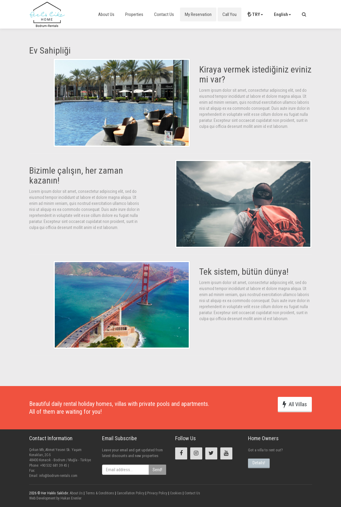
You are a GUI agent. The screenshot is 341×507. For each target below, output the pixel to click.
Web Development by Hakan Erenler (55, 498)
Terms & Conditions (99, 493)
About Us (106, 14)
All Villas (295, 404)
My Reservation (198, 14)
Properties (134, 14)
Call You (229, 14)
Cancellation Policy (130, 493)
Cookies (175, 493)
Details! (259, 462)
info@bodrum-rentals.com (58, 476)
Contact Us (164, 14)
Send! (157, 469)
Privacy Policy (156, 493)
